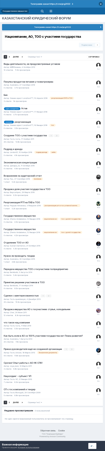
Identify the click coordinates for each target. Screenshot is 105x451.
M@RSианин (15, 67)
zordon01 (14, 152)
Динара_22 (15, 165)
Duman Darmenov (17, 246)
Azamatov (14, 85)
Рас (11, 179)
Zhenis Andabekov (18, 219)
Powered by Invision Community (52, 436)
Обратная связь (48, 430)
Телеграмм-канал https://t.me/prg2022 (50, 4)
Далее (16, 57)
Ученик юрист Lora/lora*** (21, 98)
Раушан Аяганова (18, 205)
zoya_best (14, 366)
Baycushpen (15, 192)
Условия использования (28, 447)
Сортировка (94, 57)
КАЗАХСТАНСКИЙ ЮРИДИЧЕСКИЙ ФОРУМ (36, 18)
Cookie (61, 430)
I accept (95, 446)
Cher (12, 312)
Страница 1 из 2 (35, 57)
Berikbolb (14, 272)
